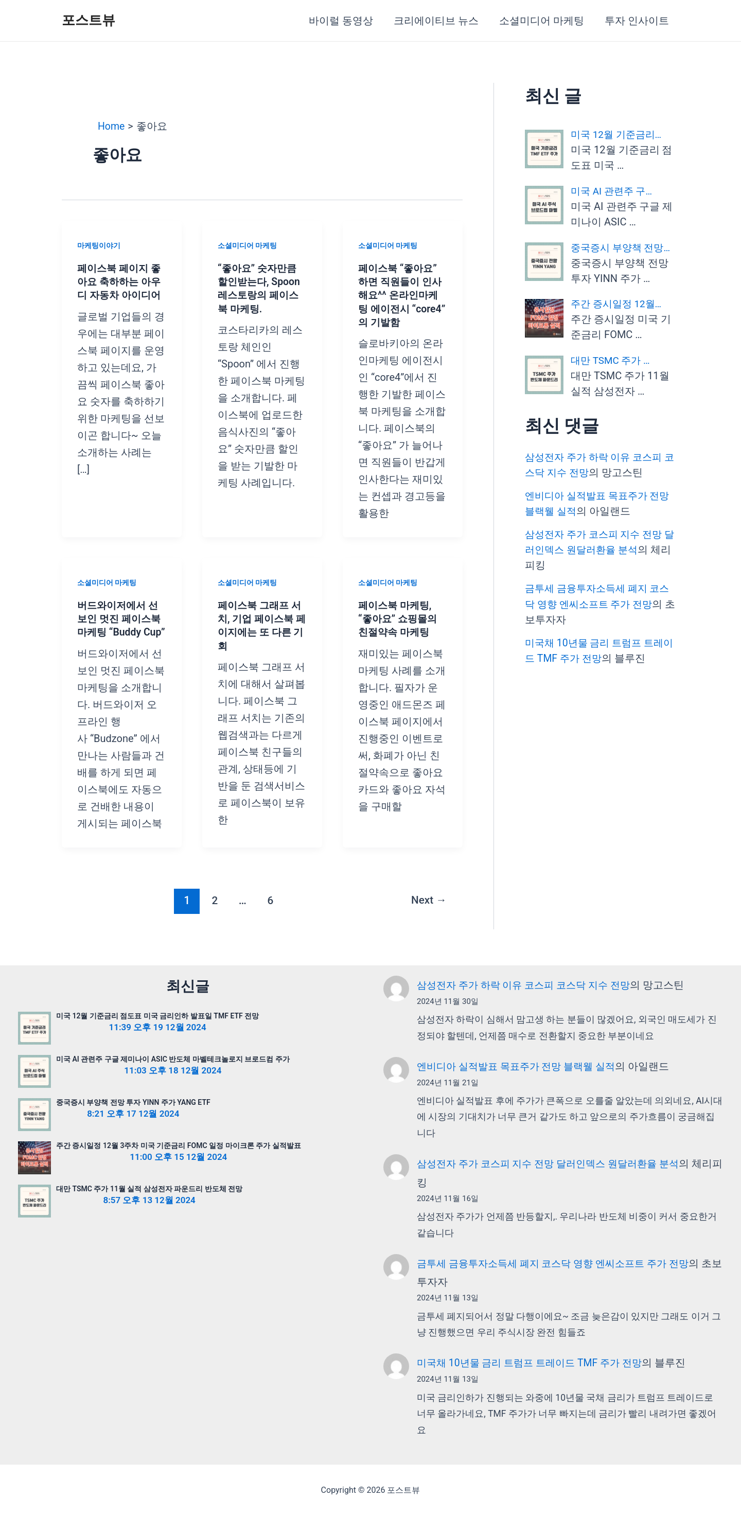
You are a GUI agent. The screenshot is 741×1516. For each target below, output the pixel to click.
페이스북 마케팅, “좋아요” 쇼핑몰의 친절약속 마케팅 (399, 618)
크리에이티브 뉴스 (436, 20)
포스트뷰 (88, 20)
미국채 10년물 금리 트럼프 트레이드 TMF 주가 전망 (534, 1363)
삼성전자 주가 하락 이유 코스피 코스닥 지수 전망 (529, 987)
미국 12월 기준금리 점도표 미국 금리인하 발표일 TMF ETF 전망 (157, 1018)
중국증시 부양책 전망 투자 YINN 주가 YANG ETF (133, 1105)
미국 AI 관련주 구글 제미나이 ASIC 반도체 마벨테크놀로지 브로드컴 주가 (173, 1061)
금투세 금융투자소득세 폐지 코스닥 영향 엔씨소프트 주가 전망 (559, 1264)
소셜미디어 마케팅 (541, 20)
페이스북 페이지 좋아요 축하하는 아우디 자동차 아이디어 (121, 281)
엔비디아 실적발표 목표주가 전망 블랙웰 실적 (521, 1068)
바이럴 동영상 (341, 20)
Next (428, 912)
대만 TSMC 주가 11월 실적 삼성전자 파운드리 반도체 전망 (149, 1191)
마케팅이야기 (98, 245)
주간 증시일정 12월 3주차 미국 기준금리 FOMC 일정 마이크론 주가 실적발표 (178, 1148)
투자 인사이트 (637, 20)
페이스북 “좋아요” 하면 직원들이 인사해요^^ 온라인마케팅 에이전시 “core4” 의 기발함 (402, 295)
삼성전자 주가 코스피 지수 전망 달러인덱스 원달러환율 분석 (554, 1165)
